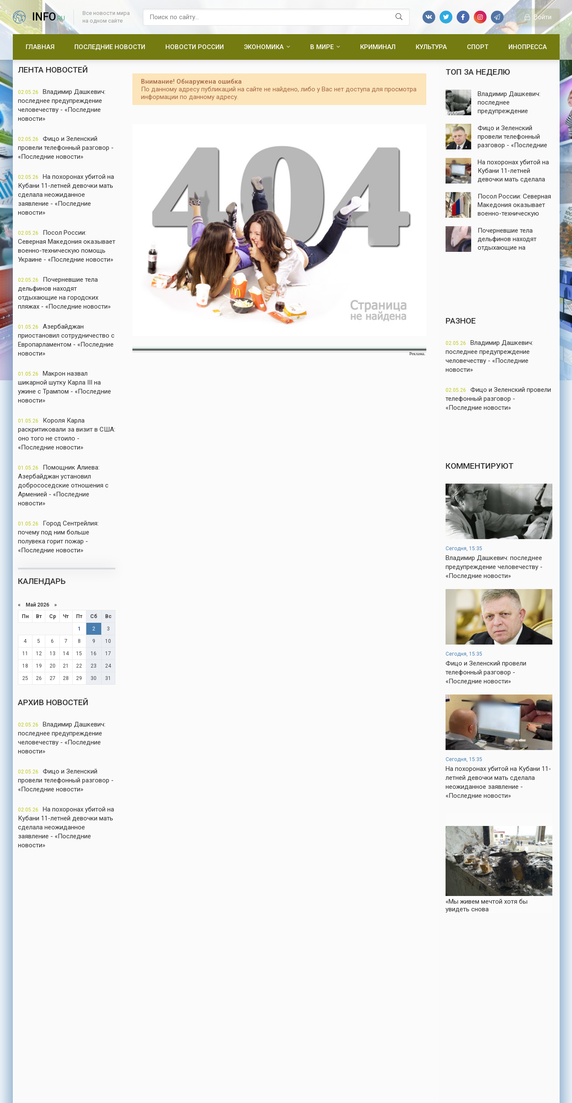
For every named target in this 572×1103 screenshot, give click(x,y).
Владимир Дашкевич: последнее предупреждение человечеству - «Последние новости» (62, 105)
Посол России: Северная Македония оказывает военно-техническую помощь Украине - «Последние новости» (66, 246)
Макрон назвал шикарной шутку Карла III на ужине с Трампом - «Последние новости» (64, 387)
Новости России (194, 47)
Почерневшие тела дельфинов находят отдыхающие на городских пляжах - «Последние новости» (64, 293)
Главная (40, 47)
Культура (431, 47)
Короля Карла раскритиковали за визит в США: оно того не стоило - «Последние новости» (66, 434)
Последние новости (109, 47)
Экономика (264, 47)
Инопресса (527, 47)
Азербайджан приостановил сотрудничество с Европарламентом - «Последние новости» (66, 340)
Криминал (378, 47)
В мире (322, 47)
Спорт (477, 47)
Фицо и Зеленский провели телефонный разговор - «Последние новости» (66, 147)
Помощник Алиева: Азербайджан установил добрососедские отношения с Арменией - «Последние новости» (63, 485)
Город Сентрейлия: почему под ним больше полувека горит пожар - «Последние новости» (58, 536)
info (48, 17)
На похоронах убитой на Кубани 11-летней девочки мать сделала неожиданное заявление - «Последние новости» (66, 194)
